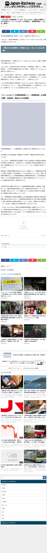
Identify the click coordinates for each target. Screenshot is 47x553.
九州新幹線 (8, 16)
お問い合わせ (43, 9)
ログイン (43, 235)
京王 (3, 511)
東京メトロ (4, 505)
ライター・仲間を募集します (20, 9)
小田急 (3, 508)
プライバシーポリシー (33, 9)
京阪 (3, 518)
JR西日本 (4, 491)
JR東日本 (4, 484)
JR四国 (3, 494)
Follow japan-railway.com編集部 (31, 368)
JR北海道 (4, 501)
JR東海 (3, 488)
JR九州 (2, 16)
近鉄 (3, 515)
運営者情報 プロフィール (6, 9)
